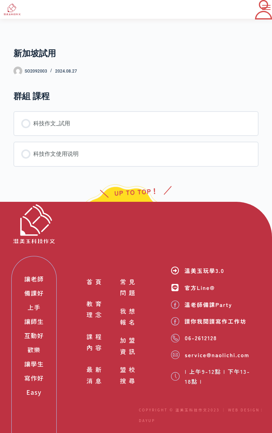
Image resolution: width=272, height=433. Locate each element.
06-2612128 (201, 338)
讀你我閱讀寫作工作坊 (216, 321)
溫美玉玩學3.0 (205, 270)
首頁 (94, 281)
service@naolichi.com (218, 355)
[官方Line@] (175, 288)
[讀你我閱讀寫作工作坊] (175, 321)
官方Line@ (200, 288)
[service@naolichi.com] (175, 355)
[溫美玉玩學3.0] (175, 270)
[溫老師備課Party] (175, 305)
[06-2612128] (175, 338)
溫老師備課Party (209, 304)
